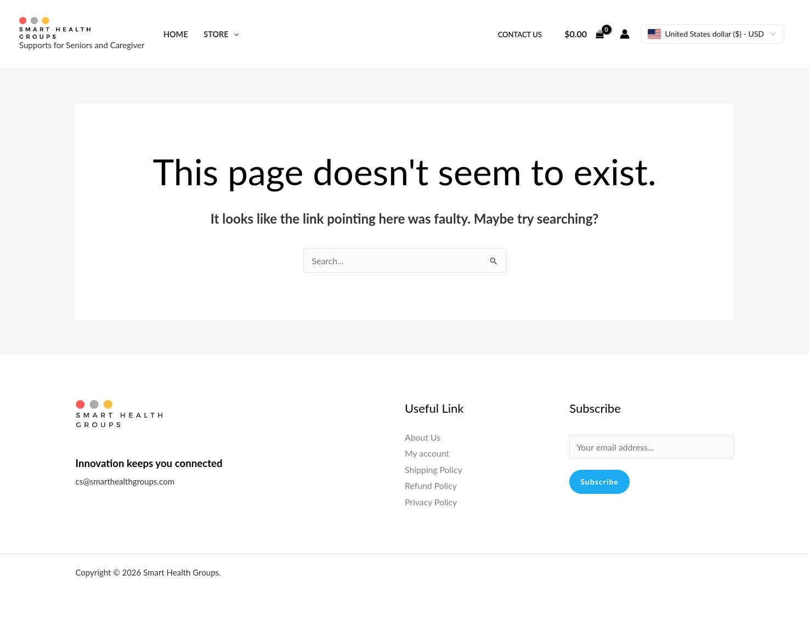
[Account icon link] (625, 34)
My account (427, 453)
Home (175, 34)
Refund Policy (431, 486)
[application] (234, 34)
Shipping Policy (434, 469)
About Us (423, 437)
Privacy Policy (431, 502)
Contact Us (520, 34)
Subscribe (599, 482)
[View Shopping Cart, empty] (584, 34)
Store (221, 34)
